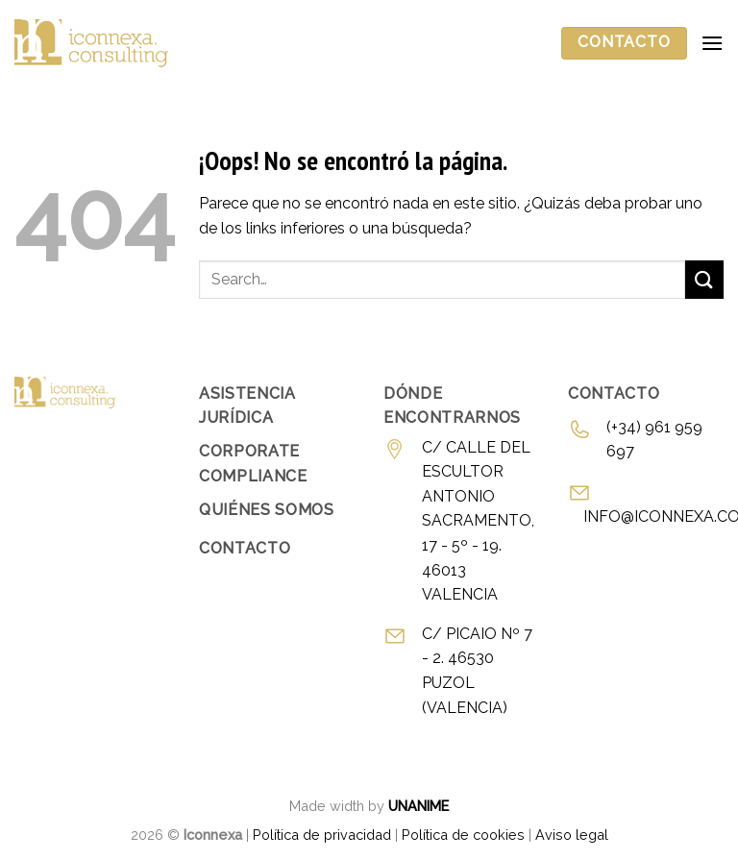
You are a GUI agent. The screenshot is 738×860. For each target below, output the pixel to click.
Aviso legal (571, 834)
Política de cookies (463, 834)
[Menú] (712, 42)
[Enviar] (704, 279)
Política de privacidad (322, 834)
